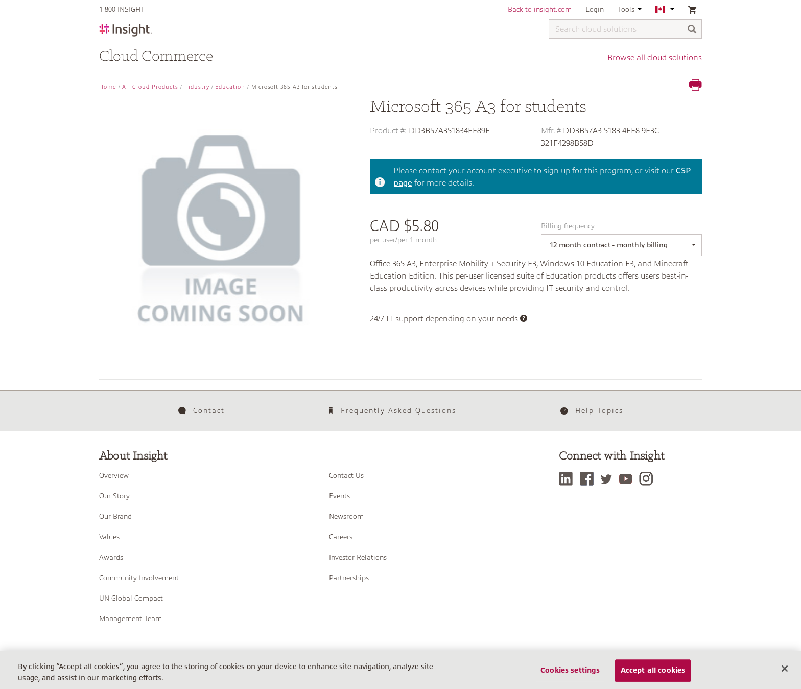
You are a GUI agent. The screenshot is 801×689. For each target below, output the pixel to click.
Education (230, 87)
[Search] (692, 30)
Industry (196, 87)
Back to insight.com (540, 9)
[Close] (784, 668)
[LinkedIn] (568, 479)
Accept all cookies (653, 671)
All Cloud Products (150, 87)
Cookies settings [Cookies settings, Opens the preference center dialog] (570, 671)
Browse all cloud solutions (654, 57)
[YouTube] (628, 479)
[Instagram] (648, 479)
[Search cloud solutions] (625, 29)
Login (594, 9)
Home (107, 87)
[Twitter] (609, 479)
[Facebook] (589, 479)
